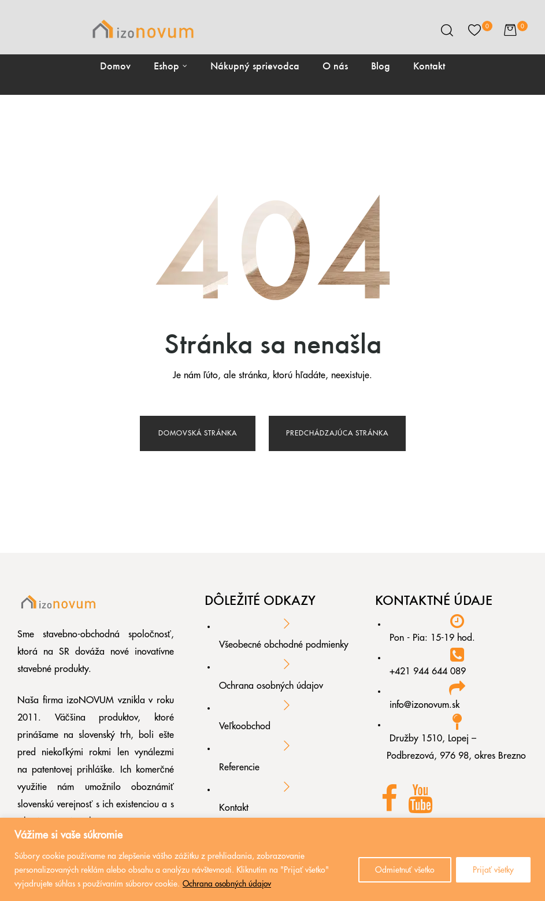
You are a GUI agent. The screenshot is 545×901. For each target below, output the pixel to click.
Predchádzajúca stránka (337, 433)
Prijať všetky (493, 870)
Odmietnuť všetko (405, 870)
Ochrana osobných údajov (228, 884)
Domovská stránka (197, 433)
